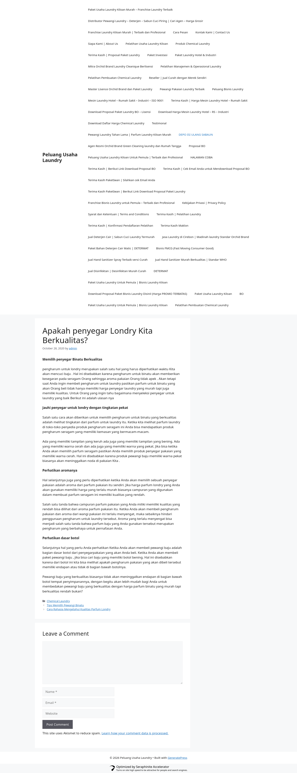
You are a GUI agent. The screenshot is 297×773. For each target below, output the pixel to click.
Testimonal (159, 123)
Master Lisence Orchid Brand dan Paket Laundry (120, 89)
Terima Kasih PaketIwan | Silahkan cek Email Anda (121, 180)
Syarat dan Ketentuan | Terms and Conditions (118, 214)
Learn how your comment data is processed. (135, 733)
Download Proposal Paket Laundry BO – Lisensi (119, 112)
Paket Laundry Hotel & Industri (195, 55)
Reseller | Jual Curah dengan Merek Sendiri (177, 78)
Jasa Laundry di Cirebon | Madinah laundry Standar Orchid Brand (205, 237)
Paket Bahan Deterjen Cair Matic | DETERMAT (118, 248)
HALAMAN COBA (201, 157)
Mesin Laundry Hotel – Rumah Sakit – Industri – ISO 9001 (126, 100)
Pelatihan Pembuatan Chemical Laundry (114, 78)
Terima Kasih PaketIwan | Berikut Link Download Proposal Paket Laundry (136, 191)
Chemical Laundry (58, 601)
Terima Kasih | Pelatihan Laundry (178, 214)
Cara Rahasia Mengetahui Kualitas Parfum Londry (78, 609)
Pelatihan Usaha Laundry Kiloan (147, 43)
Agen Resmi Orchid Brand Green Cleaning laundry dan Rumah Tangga (134, 146)
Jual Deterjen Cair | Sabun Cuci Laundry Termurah (121, 237)
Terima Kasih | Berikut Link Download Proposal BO (122, 169)
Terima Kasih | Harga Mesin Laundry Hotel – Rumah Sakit (209, 100)
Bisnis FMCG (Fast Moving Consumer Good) (185, 248)
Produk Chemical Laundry (193, 43)
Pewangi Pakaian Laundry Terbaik (182, 89)
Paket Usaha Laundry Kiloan (213, 294)
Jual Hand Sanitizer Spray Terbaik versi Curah (118, 259)
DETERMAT (161, 271)
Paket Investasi (157, 55)
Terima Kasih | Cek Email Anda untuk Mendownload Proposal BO (206, 169)
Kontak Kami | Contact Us (212, 32)
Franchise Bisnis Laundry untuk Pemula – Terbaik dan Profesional (131, 203)
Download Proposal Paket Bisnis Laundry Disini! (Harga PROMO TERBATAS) (137, 294)
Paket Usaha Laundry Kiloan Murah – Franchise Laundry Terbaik (130, 9)
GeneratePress (177, 758)
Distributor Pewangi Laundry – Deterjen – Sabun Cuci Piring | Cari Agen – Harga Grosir (145, 21)
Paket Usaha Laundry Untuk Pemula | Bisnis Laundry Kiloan (128, 282)
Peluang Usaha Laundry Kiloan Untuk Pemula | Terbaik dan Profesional (135, 157)
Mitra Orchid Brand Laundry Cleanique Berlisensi (120, 66)
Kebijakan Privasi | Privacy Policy (204, 203)
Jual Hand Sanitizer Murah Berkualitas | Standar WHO (191, 259)
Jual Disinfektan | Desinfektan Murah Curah (117, 271)
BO (242, 294)
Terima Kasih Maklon (174, 225)
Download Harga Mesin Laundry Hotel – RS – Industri (193, 112)
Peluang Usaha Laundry (59, 157)
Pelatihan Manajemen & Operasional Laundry (190, 66)
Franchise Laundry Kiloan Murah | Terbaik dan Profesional (127, 32)
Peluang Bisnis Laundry (227, 89)
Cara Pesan (180, 32)
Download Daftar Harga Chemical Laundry (116, 123)
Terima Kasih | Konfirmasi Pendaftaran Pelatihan (120, 225)
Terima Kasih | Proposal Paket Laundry (114, 55)
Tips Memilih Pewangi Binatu (65, 605)
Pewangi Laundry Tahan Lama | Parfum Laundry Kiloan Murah (129, 134)
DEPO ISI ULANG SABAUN (196, 134)
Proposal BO (197, 146)
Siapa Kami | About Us (103, 43)
